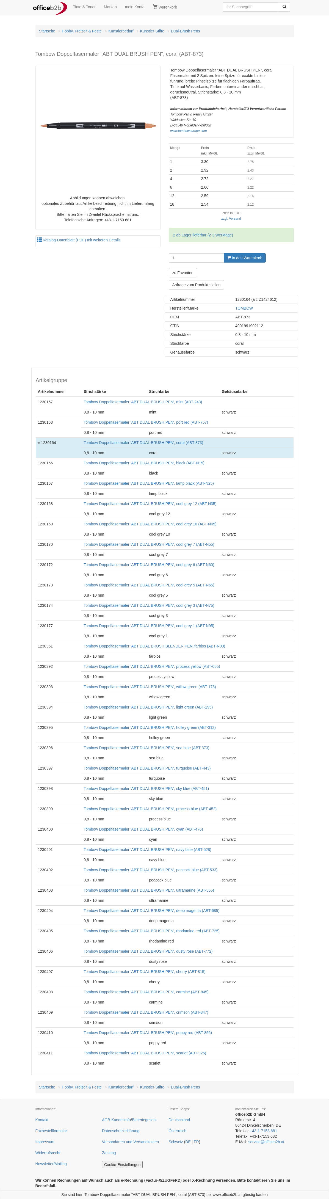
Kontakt (41, 1120)
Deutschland (179, 1120)
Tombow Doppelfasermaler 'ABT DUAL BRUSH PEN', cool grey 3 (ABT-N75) (149, 605)
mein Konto (135, 7)
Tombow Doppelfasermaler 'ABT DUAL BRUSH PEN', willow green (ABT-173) (150, 687)
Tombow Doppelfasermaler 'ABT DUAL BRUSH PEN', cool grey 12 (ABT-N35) (150, 503)
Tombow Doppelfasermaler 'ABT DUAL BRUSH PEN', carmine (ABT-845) (146, 992)
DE (187, 1142)
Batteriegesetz (144, 1120)
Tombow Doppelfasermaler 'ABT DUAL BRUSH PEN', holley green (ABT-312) (150, 727)
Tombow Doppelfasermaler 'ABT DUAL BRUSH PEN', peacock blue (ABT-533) (150, 870)
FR (196, 1142)
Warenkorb (165, 6)
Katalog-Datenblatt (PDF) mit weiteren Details (79, 240)
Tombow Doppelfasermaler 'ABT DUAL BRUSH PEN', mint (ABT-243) (143, 402)
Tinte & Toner (84, 7)
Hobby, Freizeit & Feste (82, 31)
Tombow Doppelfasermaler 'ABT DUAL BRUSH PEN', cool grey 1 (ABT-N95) (149, 626)
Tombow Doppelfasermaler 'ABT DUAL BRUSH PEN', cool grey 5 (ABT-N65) (149, 585)
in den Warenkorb (244, 258)
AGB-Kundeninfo (116, 1120)
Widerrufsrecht (47, 1153)
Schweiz (176, 1142)
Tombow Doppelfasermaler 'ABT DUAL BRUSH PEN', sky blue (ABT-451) (146, 788)
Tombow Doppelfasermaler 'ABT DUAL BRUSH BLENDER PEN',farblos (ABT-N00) (154, 646)
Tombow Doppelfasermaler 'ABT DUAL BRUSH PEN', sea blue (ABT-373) (146, 748)
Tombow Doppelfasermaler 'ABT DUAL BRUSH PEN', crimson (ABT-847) (146, 1012)
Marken (110, 7)
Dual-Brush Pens (185, 31)
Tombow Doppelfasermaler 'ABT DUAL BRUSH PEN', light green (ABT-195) (148, 707)
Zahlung (109, 1153)
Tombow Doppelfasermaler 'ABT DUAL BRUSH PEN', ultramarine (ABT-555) (149, 890)
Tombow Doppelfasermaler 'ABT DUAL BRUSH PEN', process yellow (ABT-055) (152, 666)
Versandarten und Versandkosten (130, 1142)
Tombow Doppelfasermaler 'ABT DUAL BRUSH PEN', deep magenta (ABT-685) (151, 910)
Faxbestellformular (51, 1131)
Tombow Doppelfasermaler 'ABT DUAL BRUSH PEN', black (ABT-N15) (144, 463)
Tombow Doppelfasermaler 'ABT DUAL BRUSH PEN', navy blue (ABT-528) (147, 849)
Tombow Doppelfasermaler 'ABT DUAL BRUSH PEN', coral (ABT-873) (143, 442)
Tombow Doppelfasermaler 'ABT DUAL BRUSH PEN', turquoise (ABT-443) (147, 768)
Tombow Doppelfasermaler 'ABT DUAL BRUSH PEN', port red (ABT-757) (146, 422)
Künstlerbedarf (120, 31)
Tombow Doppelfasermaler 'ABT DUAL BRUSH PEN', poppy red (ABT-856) (148, 1032)
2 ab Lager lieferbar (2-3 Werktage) (203, 235)
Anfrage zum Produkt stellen (196, 285)
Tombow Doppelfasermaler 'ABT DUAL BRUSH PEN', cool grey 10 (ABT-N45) (150, 524)
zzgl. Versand (231, 218)
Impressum (44, 1142)
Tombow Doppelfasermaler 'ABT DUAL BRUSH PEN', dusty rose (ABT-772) (148, 951)
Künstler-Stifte (152, 31)
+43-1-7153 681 (263, 1131)
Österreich (178, 1131)
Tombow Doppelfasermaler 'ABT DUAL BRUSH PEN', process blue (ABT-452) (150, 809)
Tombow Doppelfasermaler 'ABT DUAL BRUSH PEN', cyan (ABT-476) (143, 829)
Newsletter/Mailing (51, 1164)
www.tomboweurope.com (188, 131)
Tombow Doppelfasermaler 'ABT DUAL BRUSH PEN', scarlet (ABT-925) (145, 1053)
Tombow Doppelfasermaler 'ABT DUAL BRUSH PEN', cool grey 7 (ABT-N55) (149, 544)
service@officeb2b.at (266, 1142)
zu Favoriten (182, 273)
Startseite (47, 31)
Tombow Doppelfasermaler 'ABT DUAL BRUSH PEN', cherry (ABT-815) (144, 971)
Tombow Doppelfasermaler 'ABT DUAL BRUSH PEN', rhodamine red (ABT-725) (152, 931)
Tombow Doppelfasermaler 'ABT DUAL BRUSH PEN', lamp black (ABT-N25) (149, 483)
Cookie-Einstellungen (122, 1164)
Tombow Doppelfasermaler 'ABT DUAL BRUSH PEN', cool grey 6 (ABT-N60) (149, 565)
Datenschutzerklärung (120, 1131)
